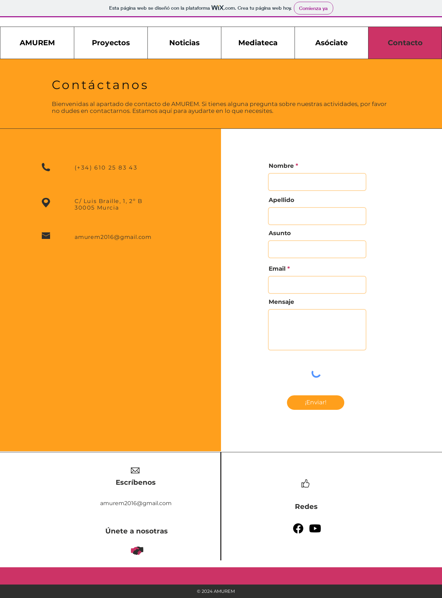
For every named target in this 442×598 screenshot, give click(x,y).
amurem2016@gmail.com (113, 237)
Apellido (281, 200)
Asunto (280, 233)
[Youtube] (315, 528)
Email (277, 269)
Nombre (281, 166)
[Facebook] (298, 528)
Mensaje (281, 302)
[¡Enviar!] (315, 403)
